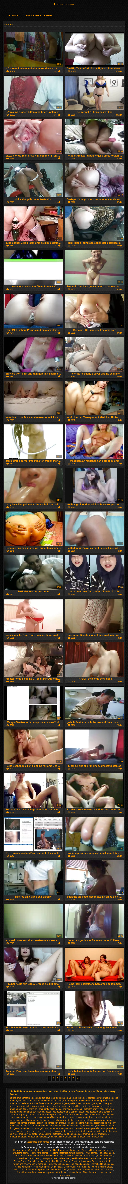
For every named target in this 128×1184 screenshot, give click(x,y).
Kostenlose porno (45, 1172)
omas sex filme (56, 1136)
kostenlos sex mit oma (34, 1112)
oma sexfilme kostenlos (50, 1134)
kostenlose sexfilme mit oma (78, 1123)
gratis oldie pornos (30, 1106)
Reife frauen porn (41, 1167)
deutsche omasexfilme (29, 1100)
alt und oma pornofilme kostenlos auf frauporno (32, 1098)
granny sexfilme (99, 1103)
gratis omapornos (90, 1106)
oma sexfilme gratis (28, 1134)
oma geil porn (41, 1128)
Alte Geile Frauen (61, 1158)
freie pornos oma (30, 1103)
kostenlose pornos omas (100, 1120)
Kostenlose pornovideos (28, 1158)
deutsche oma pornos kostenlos (71, 1098)
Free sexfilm (88, 1150)
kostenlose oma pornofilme (48, 1114)
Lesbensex (75, 1150)
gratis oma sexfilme (71, 1106)
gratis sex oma (36, 1109)
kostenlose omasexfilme (44, 1117)
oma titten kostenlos (72, 1134)
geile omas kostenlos (80, 1103)
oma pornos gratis (45, 1131)
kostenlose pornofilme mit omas (98, 1117)
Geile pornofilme (105, 1155)
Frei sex (109, 1169)
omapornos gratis (18, 1136)
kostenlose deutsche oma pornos (61, 1112)
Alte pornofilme (42, 1169)
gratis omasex (106, 1106)
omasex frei (97, 1136)
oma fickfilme (89, 1125)
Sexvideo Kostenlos (81, 1161)
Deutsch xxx (56, 1167)
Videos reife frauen (37, 1164)
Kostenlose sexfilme (104, 1150)
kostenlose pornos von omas (50, 1123)
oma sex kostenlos (78, 1131)
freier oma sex (46, 1103)
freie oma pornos (100, 1100)
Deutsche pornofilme (24, 1169)
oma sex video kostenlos (100, 1131)
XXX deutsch (62, 1172)
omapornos (103, 1134)
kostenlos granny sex (93, 1109)
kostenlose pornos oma (76, 1120)
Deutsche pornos (21, 1153)
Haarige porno (20, 1150)
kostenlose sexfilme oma (28, 1125)
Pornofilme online (34, 1155)
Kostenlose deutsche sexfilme (58, 1155)
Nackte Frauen (63, 1161)
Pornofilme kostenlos (101, 1158)
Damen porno (74, 1169)
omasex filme (84, 1136)
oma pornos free (28, 1131)
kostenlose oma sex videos (76, 1114)
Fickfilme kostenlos (59, 1153)
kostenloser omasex (71, 1125)
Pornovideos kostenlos (59, 1164)
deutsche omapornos (98, 1098)
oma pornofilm (93, 1128)
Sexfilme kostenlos (80, 1158)
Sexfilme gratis (105, 1167)
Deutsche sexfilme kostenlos (41, 1161)
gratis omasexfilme (19, 1109)
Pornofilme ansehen (26, 1172)
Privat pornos (91, 1153)
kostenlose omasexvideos (69, 1117)
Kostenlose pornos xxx (94, 1169)
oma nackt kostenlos (75, 1128)
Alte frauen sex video (87, 1167)
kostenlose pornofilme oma (22, 1120)
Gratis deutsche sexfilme (40, 1150)
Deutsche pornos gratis (85, 1155)
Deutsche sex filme (78, 1172)
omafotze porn (90, 1134)
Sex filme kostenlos (80, 1164)
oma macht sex (56, 1128)
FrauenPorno (20, 1161)
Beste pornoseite (100, 1161)
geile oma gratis (61, 1103)
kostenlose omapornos (20, 1117)
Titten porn (46, 1158)
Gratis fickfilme (76, 1153)
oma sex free (61, 1131)
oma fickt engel (103, 1125)
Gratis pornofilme (23, 1167)
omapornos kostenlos (38, 1136)
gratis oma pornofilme (50, 1106)
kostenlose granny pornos (22, 1114)
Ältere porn (19, 1155)
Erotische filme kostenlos (103, 1164)
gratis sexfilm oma (53, 1109)
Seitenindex (13, 15)
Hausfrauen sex (61, 1150)
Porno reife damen (39, 1153)
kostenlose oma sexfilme (101, 1114)
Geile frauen (69, 1167)
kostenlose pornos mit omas (50, 1120)
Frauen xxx (94, 1172)
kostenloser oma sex (51, 1125)
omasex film (71, 1136)
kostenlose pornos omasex (22, 1123)
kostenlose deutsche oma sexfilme (95, 1112)
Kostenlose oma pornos (64, 4)
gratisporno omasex (72, 1109)
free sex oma (84, 1100)
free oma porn (70, 1100)
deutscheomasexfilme (51, 1100)
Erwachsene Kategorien (39, 15)
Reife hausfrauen (59, 1169)
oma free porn (27, 1128)
